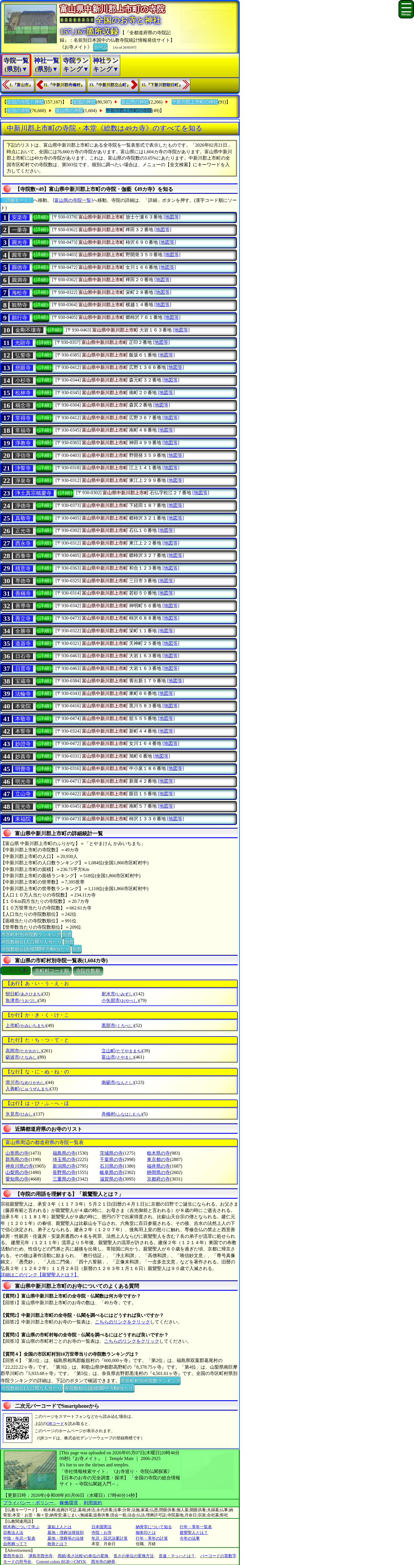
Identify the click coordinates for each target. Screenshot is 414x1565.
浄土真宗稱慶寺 (33, 493)
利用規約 (93, 1502)
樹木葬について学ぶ (21, 1527)
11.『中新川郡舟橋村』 (64, 85)
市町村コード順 (52, 971)
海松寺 (19, 293)
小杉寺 (23, 380)
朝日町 (23, 993)
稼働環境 (69, 1502)
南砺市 (117, 1082)
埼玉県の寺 (64, 1159)
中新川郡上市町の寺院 (129, 110)
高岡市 (23, 1050)
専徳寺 (23, 581)
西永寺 (23, 543)
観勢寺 (19, 305)
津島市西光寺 (40, 1556)
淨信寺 (23, 455)
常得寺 (23, 418)
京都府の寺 (158, 1179)
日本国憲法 (101, 1527)
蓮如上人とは (59, 1527)
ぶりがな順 (15, 971)
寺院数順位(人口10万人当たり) (32, 941)
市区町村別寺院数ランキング (31, 933)
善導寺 (23, 606)
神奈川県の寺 (19, 1166)
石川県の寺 (111, 1166)
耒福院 (23, 819)
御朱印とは (146, 1532)
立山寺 (23, 794)
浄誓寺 (23, 468)
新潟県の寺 (64, 1166)
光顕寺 (22, 343)
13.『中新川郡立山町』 (110, 85)
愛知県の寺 (16, 1179)
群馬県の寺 (16, 1159)
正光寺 (23, 531)
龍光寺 (23, 806)
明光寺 (23, 781)
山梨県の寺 (16, 1172)
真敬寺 (23, 518)
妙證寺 (23, 744)
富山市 (117, 1057)
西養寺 (23, 556)
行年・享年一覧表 (196, 1527)
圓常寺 (19, 255)
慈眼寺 (23, 368)
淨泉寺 (23, 481)
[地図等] (172, 216)
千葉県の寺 (111, 1159)
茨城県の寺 (111, 1153)
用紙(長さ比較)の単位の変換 (82, 1556)
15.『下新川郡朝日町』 (162, 85)
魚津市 (21, 1000)
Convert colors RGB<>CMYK (61, 1562)
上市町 (25, 1025)
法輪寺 (23, 694)
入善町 (27, 1088)
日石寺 (23, 656)
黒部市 (117, 1025)
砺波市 (21, 1057)
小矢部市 (120, 1000)
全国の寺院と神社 (25, 101)
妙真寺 (23, 756)
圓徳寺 (19, 267)
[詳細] (41, 217)
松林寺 (23, 393)
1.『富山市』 (21, 85)
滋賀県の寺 (111, 1179)
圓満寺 (19, 280)
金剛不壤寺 (28, 330)
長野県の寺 (64, 1172)
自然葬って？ (15, 1544)
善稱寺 (23, 593)
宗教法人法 (13, 1532)
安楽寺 (19, 217)
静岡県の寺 (158, 1172)
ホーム (100, 46)
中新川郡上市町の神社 (195, 101)
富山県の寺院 (69, 110)
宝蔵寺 (23, 681)
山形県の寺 (16, 1153)
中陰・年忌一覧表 (19, 1538)
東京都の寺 (158, 1159)
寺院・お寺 (101, 1532)
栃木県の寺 (158, 1153)
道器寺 (23, 643)
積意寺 (23, 568)
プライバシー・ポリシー (29, 1502)
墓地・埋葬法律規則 (65, 1532)
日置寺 (23, 668)
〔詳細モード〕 (17, 200)
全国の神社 (84, 101)
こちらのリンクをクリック (122, 1321)
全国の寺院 (18, 110)
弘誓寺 (23, 355)
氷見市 (19, 1114)
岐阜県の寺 (111, 1172)
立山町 (121, 1050)
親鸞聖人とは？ (194, 1532)
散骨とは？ (57, 1544)
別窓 (67, 933)
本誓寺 (23, 731)
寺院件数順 (88, 971)
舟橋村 (121, 1114)
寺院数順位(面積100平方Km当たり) (35, 948)
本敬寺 (23, 719)
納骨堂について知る (154, 1527)
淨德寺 (23, 506)
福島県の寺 (64, 1153)
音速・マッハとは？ (177, 1556)
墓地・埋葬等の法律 (65, 1538)
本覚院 (23, 706)
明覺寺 (23, 769)
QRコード (55, 1424)
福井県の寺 (158, 1166)
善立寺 (23, 618)
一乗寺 (19, 230)
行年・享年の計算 (152, 1538)
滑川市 (25, 1082)
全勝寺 (23, 631)
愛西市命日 (13, 1556)
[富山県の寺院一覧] (73, 200)
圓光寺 (19, 242)
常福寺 (23, 430)
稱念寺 (23, 405)
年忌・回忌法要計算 (109, 1538)
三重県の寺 (64, 1179)
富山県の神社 (135, 101)
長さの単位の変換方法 (134, 1556)
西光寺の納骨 (103, 1562)
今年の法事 (190, 1538)
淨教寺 (23, 443)
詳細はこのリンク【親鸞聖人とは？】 (40, 1274)
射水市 (117, 993)
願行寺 (19, 318)
